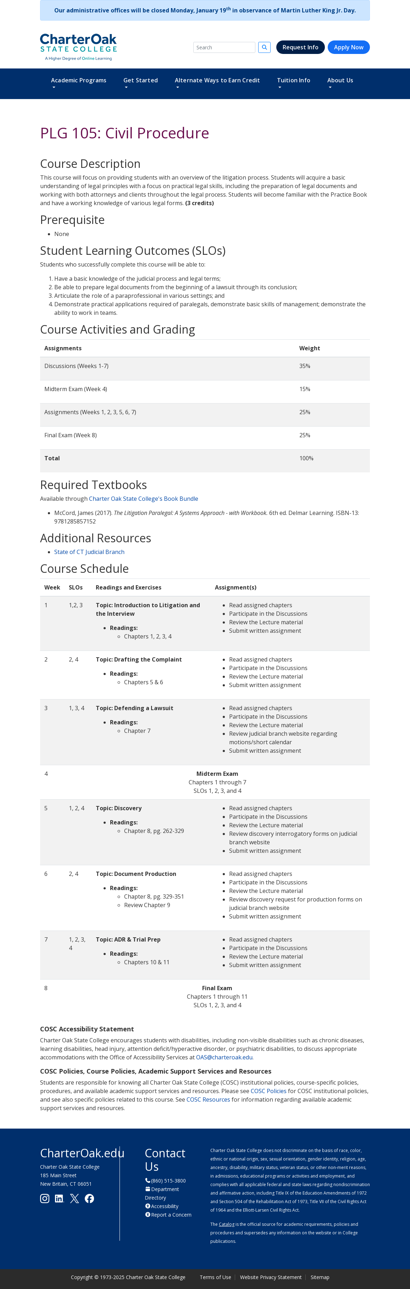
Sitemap (320, 1277)
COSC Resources (208, 1099)
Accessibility (164, 1206)
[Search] (224, 47)
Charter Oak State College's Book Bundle (143, 499)
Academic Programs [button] (78, 80)
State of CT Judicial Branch (89, 552)
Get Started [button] (140, 80)
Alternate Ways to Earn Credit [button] (217, 80)
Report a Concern (171, 1214)
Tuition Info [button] (293, 80)
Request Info (300, 47)
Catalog (226, 1224)
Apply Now (349, 47)
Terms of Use (215, 1277)
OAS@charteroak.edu (224, 1057)
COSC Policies (269, 1091)
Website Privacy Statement (271, 1277)
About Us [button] (340, 80)
